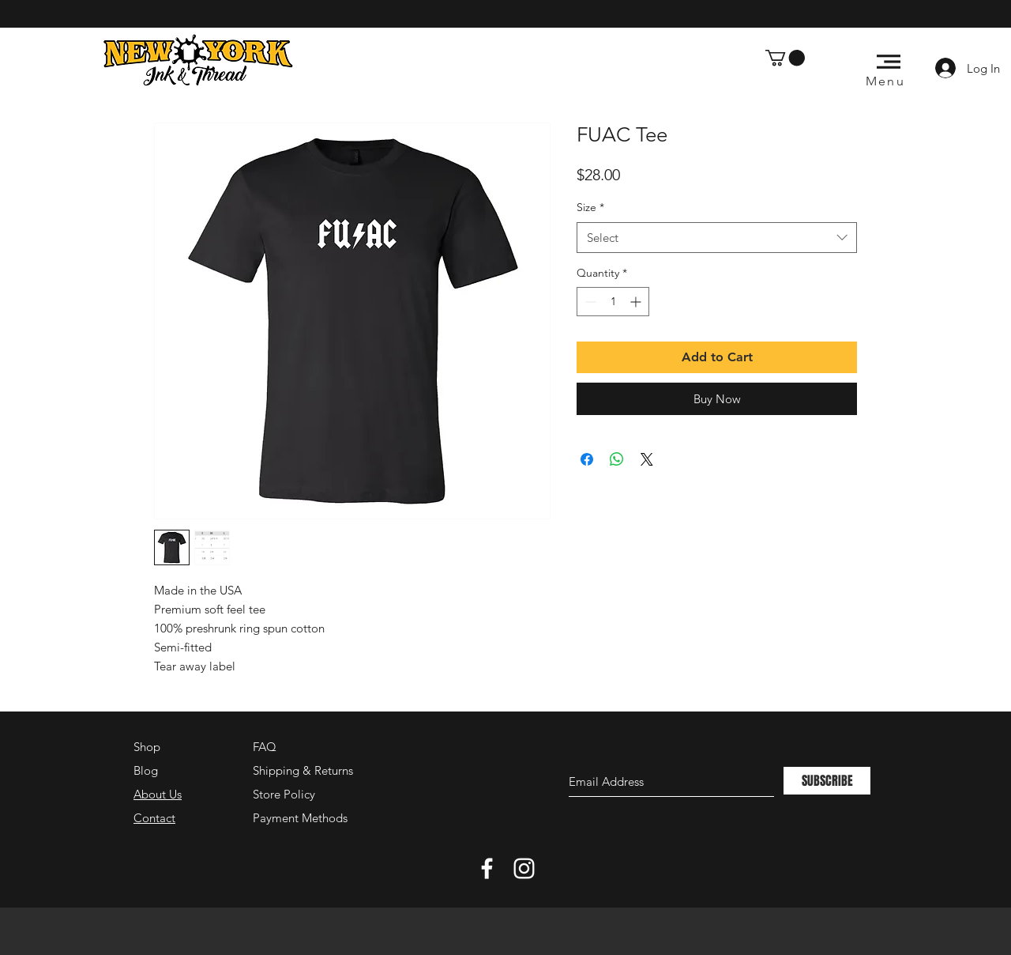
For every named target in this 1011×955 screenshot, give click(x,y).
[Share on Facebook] (586, 459)
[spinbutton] (613, 301)
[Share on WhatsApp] (616, 459)
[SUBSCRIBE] (827, 781)
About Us (157, 794)
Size (590, 207)
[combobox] (717, 237)
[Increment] (637, 301)
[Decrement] (589, 301)
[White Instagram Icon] (524, 868)
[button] (785, 58)
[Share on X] (646, 459)
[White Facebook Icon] (487, 868)
